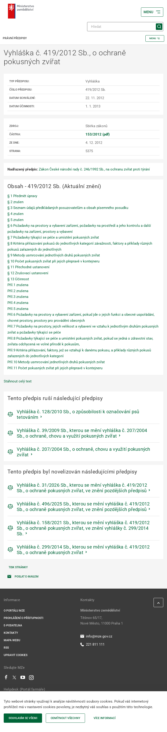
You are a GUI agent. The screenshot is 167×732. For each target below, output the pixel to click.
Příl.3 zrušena (17, 297)
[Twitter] (14, 678)
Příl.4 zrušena (17, 303)
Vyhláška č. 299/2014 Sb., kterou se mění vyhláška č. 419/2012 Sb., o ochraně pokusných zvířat (83, 549)
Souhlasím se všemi (23, 718)
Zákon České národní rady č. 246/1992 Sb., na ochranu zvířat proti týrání (94, 169)
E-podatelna (13, 625)
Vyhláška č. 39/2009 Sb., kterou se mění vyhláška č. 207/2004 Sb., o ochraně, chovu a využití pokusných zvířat (82, 433)
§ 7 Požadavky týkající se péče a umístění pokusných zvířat (53, 237)
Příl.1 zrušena (17, 285)
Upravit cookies (15, 655)
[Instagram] (31, 678)
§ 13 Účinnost (18, 279)
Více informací (104, 718)
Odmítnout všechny (65, 718)
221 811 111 (92, 644)
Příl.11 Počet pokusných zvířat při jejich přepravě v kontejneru (54, 368)
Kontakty (11, 632)
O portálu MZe (14, 610)
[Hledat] (125, 26)
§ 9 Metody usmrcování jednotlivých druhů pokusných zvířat (53, 255)
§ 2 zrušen (15, 202)
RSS (6, 647)
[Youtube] (22, 678)
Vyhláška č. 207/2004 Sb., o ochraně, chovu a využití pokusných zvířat (83, 452)
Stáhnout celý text (18, 381)
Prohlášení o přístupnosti (23, 618)
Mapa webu (12, 640)
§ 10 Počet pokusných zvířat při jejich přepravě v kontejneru (53, 261)
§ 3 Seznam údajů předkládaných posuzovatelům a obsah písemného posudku (67, 208)
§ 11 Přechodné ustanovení (28, 267)
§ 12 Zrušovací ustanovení (27, 273)
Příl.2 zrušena (17, 291)
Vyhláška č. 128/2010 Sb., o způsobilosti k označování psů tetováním (78, 414)
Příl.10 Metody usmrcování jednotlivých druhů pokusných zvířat (56, 362)
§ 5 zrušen (15, 220)
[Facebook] (6, 678)
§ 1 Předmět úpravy (22, 196)
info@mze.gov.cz (96, 636)
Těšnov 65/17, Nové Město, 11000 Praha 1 (101, 620)
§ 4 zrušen (15, 214)
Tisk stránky (18, 567)
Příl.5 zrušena (17, 309)
